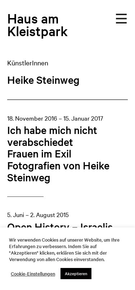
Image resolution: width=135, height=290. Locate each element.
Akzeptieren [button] (76, 273)
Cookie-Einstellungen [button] (33, 273)
